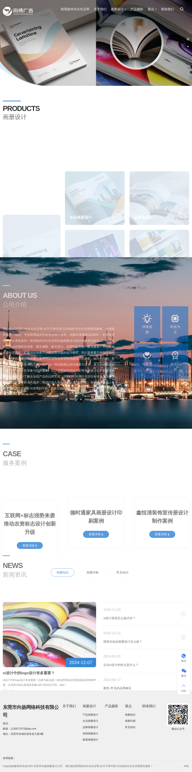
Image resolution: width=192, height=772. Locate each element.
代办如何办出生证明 (128, 766)
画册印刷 (93, 582)
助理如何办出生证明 (75, 9)
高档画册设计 (90, 733)
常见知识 (122, 582)
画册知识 (62, 582)
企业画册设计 (90, 720)
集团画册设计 (90, 739)
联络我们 (167, 9)
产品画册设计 (90, 714)
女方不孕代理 (108, 766)
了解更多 (15, 395)
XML (186, 766)
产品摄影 (137, 9)
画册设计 (118, 9)
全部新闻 (179, 581)
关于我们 (100, 9)
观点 (152, 9)
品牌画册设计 (90, 727)
